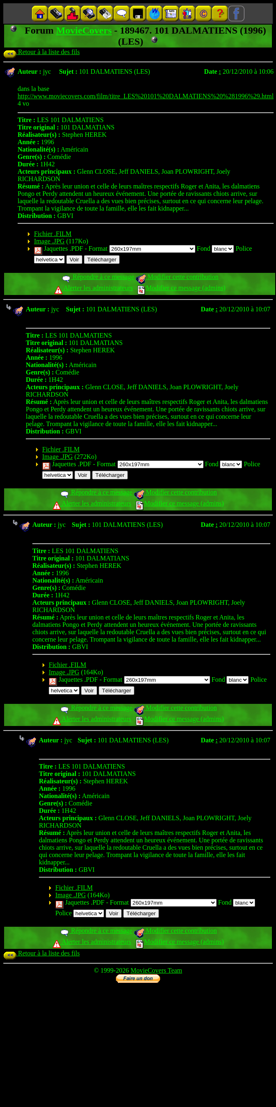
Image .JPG (49, 241)
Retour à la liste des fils (41, 51)
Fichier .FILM (53, 233)
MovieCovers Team (156, 970)
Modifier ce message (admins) (181, 287)
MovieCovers (84, 30)
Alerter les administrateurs (93, 287)
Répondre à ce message (97, 276)
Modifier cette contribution (177, 276)
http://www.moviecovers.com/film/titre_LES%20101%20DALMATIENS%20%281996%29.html (146, 96)
